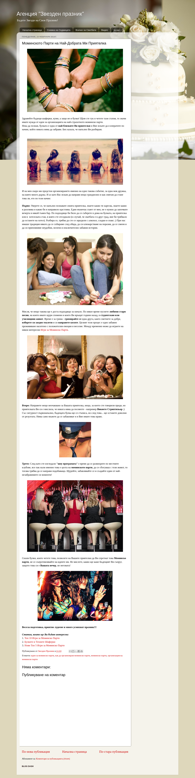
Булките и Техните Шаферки (40, 641)
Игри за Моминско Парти (54, 329)
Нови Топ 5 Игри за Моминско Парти (45, 645)
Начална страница (32, 30)
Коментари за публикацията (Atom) (53, 759)
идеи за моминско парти (42, 656)
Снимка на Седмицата (58, 30)
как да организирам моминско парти (72, 656)
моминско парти (99, 656)
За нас (116, 30)
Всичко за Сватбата (85, 30)
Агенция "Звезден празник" (50, 14)
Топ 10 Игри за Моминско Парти (42, 638)
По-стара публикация (113, 751)
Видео (104, 30)
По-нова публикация (36, 751)
